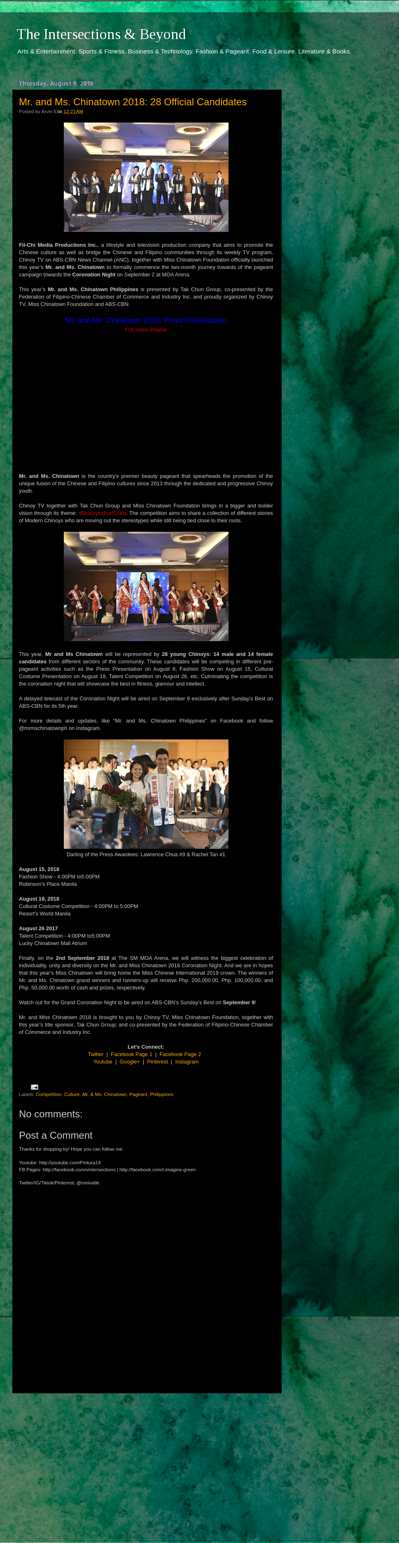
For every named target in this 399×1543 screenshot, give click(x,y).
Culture (72, 1094)
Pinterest (157, 1062)
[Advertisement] (146, 1460)
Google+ (130, 1062)
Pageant (138, 1094)
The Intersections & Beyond (101, 34)
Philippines (161, 1094)
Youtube (102, 1062)
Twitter (96, 1054)
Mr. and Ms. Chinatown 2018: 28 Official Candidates (133, 101)
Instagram (187, 1062)
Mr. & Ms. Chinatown (104, 1094)
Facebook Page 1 (131, 1054)
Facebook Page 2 (180, 1054)
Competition (48, 1094)
